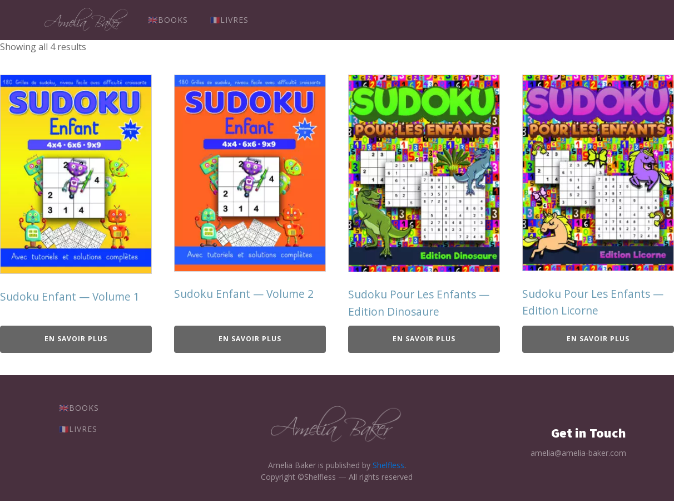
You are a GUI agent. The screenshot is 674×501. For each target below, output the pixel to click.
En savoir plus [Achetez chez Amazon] (75, 338)
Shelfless (388, 465)
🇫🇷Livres (229, 19)
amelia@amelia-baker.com (578, 453)
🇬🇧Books (168, 19)
